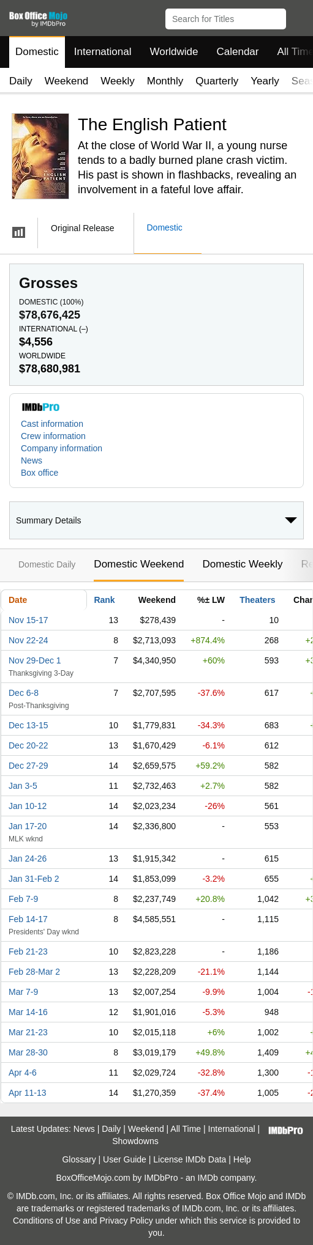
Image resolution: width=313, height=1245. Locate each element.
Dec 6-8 (24, 693)
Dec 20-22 (28, 745)
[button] (298, 16)
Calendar (238, 51)
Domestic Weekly (242, 564)
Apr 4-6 (23, 1072)
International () (53, 329)
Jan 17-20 (28, 826)
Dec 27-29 (28, 765)
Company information (61, 448)
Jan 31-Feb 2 (34, 879)
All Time (185, 1129)
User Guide (124, 1159)
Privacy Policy (126, 1220)
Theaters (257, 600)
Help (242, 1159)
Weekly (117, 81)
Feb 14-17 (28, 919)
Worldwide (173, 51)
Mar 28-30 (28, 1052)
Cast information (52, 424)
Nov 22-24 (28, 640)
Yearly (265, 81)
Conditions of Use (47, 1220)
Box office (39, 473)
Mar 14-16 (28, 1012)
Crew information (53, 436)
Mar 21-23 (28, 1032)
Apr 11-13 (27, 1093)
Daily (20, 81)
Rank (104, 600)
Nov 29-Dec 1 (35, 660)
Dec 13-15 (28, 725)
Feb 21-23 (28, 951)
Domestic (37, 51)
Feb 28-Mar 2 (34, 972)
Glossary (79, 1159)
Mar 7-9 (23, 992)
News (31, 460)
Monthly (165, 81)
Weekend (67, 81)
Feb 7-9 (23, 899)
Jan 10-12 (28, 806)
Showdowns (135, 1141)
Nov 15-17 (28, 620)
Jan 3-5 (23, 786)
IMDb (207, 1178)
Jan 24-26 (28, 858)
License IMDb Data (189, 1159)
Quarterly (216, 81)
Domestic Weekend (139, 564)
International (103, 51)
